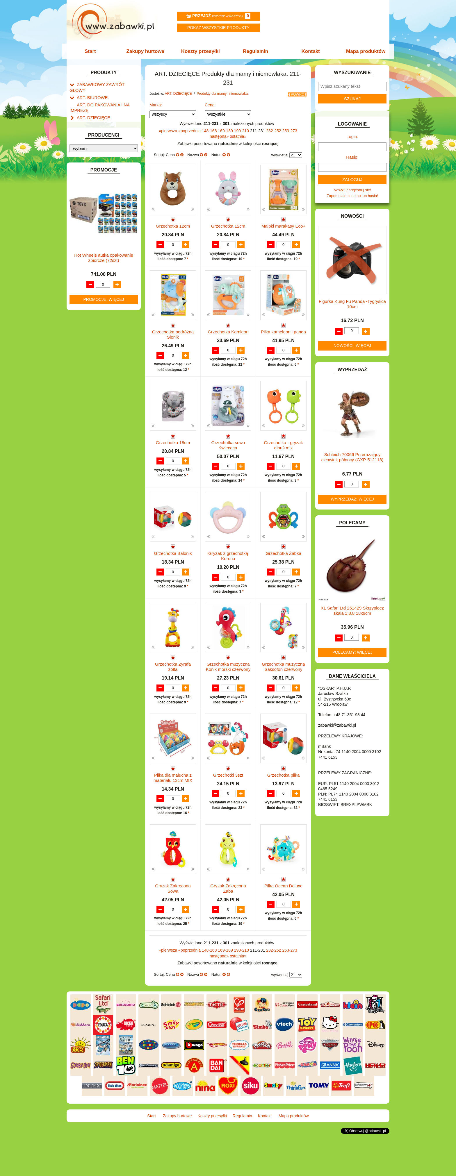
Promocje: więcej (103, 566)
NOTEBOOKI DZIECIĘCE (98, 306)
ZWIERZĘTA (87, 373)
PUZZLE (84, 326)
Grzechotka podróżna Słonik (173, 343)
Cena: (210, 103)
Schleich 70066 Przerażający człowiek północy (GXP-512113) (352, 457)
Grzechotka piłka (283, 806)
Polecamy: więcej (352, 652)
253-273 (289, 128)
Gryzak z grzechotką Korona (228, 576)
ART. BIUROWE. (91, 91)
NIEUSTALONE (90, 379)
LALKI (82, 286)
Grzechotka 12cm (173, 224)
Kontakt (309, 51)
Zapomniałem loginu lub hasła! (352, 196)
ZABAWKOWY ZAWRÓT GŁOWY (105, 84)
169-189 (226, 128)
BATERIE (85, 150)
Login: (352, 136)
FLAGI (82, 210)
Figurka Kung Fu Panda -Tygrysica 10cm (352, 304)
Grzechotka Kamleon (228, 340)
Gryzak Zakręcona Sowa (173, 926)
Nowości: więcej (352, 345)
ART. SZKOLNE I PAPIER (98, 137)
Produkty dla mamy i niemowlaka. (223, 94)
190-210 (242, 128)
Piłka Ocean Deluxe (283, 923)
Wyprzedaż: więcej (352, 499)
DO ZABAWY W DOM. (96, 177)
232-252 (274, 128)
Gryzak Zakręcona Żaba (228, 926)
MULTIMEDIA (88, 300)
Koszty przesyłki (201, 51)
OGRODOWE (88, 313)
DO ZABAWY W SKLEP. (97, 190)
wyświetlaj (279, 153)
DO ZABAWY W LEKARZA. (100, 170)
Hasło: (352, 157)
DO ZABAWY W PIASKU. (98, 183)
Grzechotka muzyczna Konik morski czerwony (228, 693)
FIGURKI (84, 203)
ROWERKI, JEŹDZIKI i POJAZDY (105, 333)
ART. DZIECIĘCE (91, 109)
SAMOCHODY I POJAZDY (99, 339)
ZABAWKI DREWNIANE (97, 360)
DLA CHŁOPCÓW (92, 157)
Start (93, 51)
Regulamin (255, 51)
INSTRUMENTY (90, 230)
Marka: (155, 103)
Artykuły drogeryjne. (99, 115)
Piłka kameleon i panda (283, 340)
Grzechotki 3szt (228, 806)
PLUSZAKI (86, 319)
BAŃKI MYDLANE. (92, 143)
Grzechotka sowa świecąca (228, 460)
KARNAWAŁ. (88, 248)
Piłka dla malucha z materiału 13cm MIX (173, 809)
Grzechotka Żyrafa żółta (173, 693)
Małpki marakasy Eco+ (283, 224)
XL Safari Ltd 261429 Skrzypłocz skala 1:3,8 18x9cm (352, 610)
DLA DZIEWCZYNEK (95, 163)
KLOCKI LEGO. (90, 261)
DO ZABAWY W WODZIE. (99, 197)
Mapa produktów (362, 51)
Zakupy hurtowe (147, 51)
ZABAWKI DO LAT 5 (94, 353)
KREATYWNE (88, 268)
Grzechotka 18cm (173, 457)
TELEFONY (87, 346)
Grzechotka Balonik (173, 573)
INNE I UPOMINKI (92, 223)
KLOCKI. (84, 255)
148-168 (210, 128)
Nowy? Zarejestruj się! (352, 190)
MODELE (85, 293)
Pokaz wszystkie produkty (218, 27)
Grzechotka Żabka (283, 573)
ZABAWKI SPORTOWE (97, 366)
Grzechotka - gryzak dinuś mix (283, 460)
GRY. (81, 217)
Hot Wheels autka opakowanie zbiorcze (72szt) (103, 524)
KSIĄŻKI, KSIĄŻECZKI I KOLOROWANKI (93, 277)
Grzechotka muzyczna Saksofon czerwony (283, 693)
